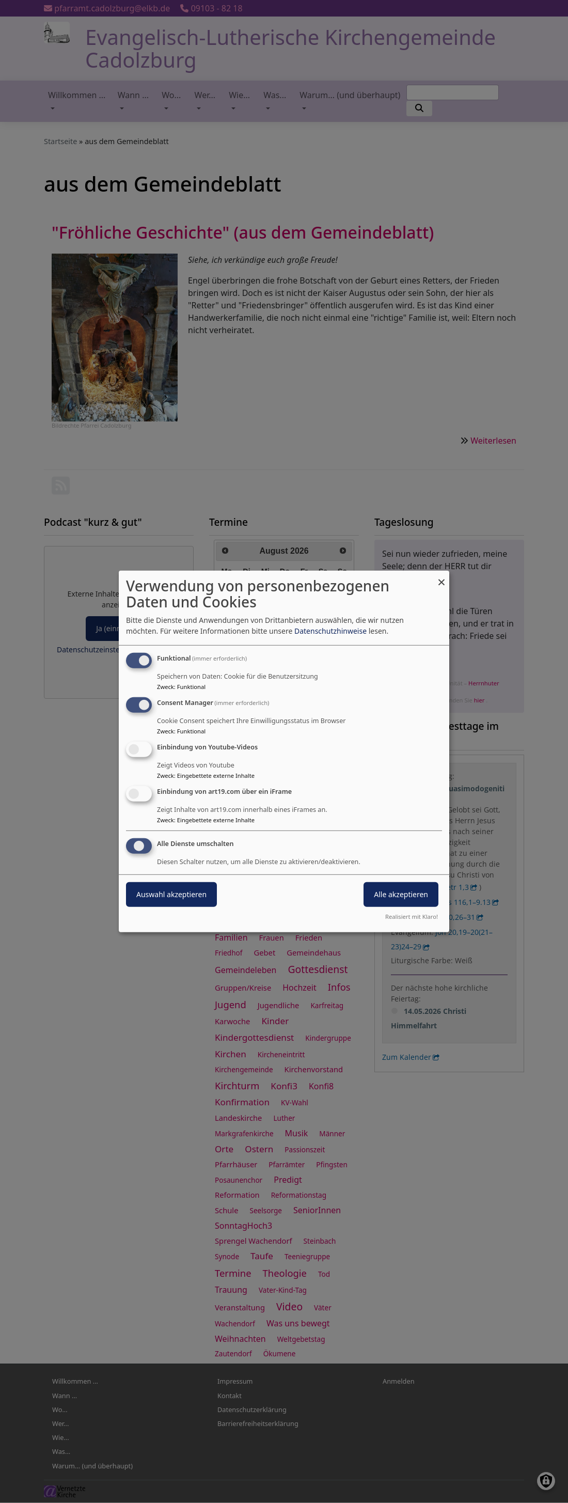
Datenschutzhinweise (330, 631)
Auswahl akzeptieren (171, 894)
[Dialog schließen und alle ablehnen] (441, 577)
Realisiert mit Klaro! (411, 916)
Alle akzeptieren (401, 894)
